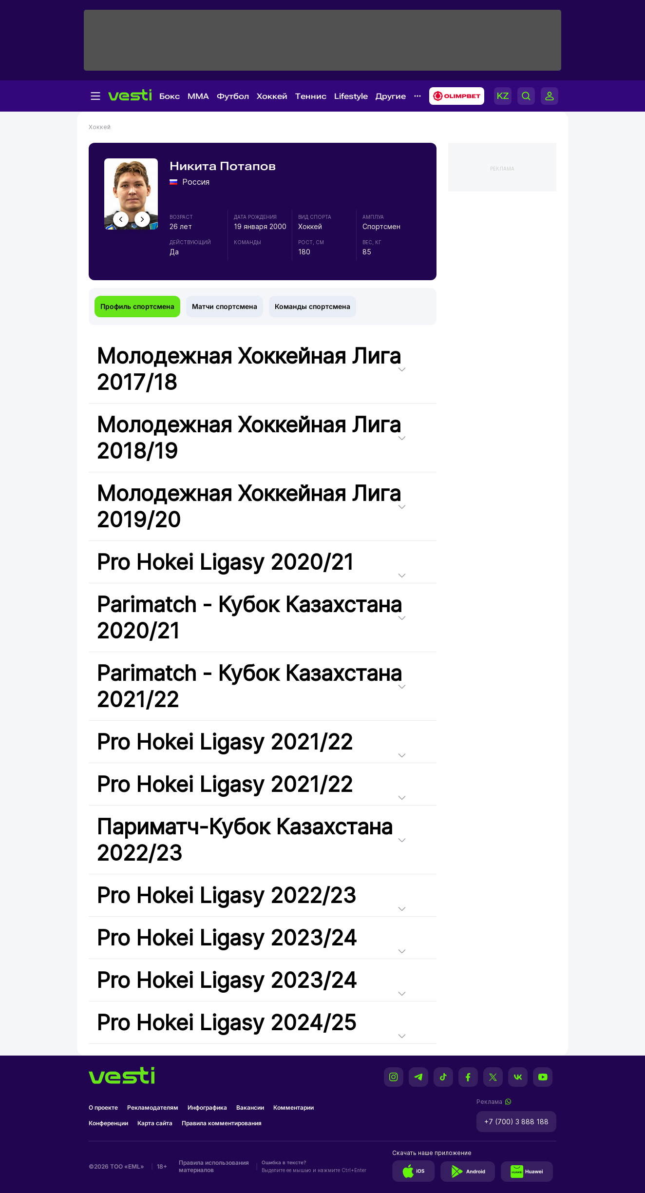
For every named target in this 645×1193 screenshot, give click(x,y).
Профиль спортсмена (137, 306)
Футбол (233, 96)
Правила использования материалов (214, 1166)
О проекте (103, 1107)
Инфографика (207, 1107)
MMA (198, 96)
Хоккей (272, 96)
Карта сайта (154, 1123)
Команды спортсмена (312, 306)
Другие (391, 96)
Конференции (108, 1123)
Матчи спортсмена (224, 306)
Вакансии (250, 1107)
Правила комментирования (222, 1123)
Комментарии (293, 1107)
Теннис (310, 96)
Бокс (169, 96)
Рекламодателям (152, 1107)
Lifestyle (351, 96)
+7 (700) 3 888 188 (516, 1121)
